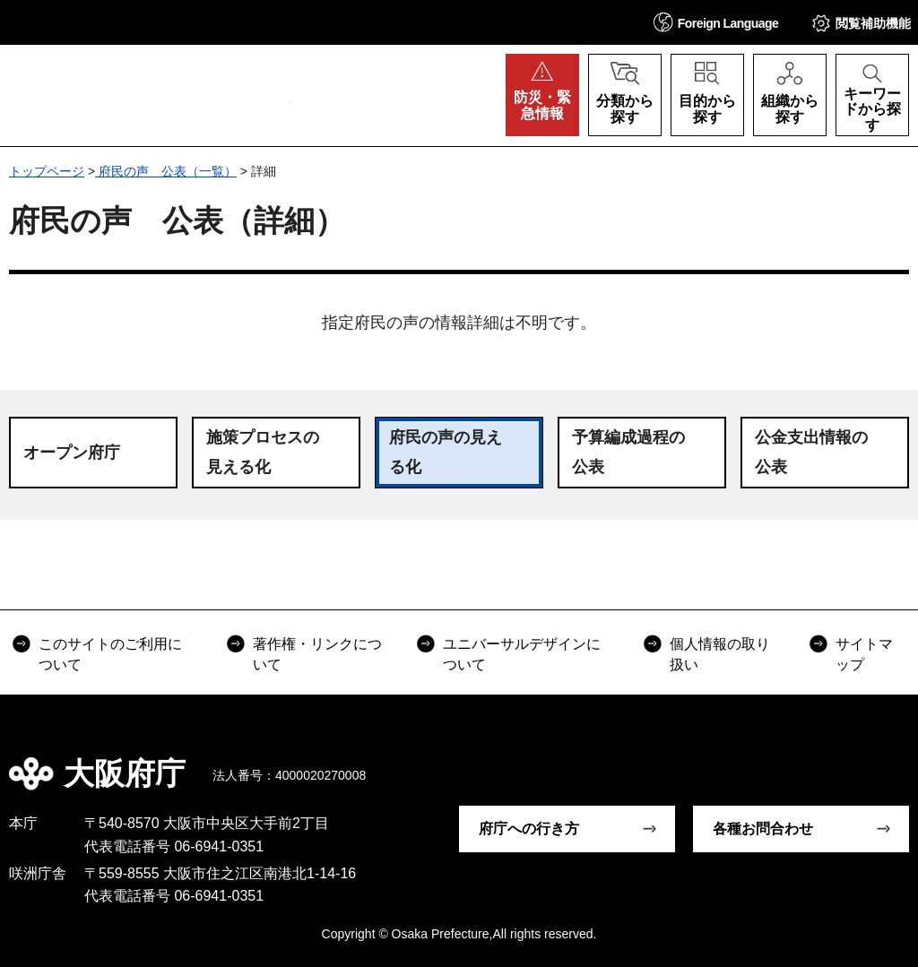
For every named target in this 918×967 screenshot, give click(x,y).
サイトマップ (864, 653)
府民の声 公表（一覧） (166, 171)
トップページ (46, 171)
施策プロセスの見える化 (262, 451)
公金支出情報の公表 (811, 451)
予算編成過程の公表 (628, 451)
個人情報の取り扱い (720, 653)
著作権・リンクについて (317, 653)
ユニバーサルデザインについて (522, 653)
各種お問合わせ (763, 828)
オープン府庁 (71, 453)
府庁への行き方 (529, 828)
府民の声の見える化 (445, 451)
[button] (716, 22)
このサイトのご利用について (110, 653)
